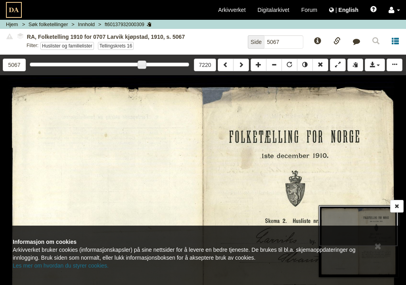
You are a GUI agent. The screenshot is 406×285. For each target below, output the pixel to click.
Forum (309, 10)
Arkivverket (231, 10)
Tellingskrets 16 (116, 46)
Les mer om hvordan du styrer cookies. (61, 265)
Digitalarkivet (273, 10)
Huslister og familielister (67, 46)
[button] (394, 10)
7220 (205, 65)
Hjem (12, 24)
